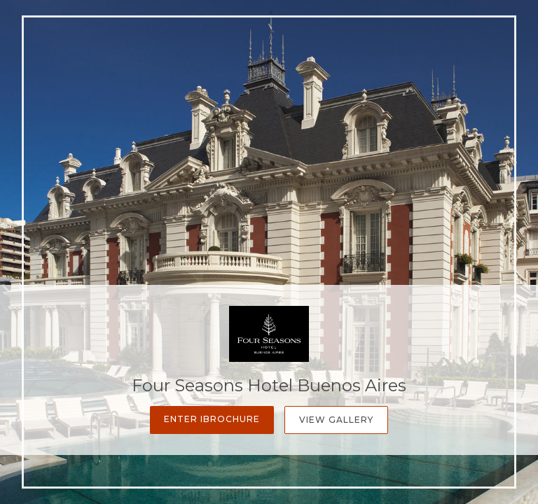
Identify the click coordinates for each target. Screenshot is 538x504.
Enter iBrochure (212, 419)
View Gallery (336, 419)
